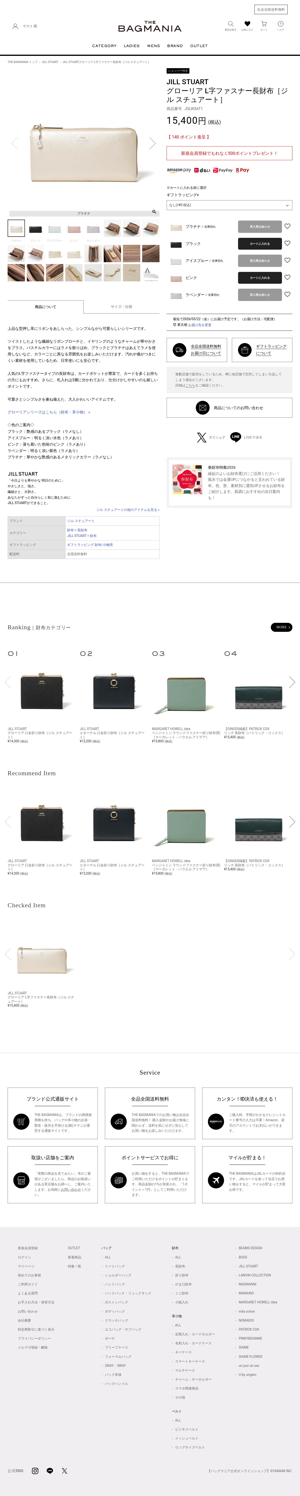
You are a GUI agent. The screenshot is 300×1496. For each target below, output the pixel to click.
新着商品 (74, 1257)
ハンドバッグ (115, 1284)
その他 (180, 1397)
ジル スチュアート (80, 521)
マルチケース (185, 1370)
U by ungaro (247, 1374)
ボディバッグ (115, 1311)
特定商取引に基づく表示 (36, 1329)
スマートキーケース (190, 1361)
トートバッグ (115, 1266)
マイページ (26, 1266)
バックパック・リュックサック (128, 1293)
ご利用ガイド (28, 1284)
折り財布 (181, 1275)
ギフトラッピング (184, 195)
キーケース (183, 1352)
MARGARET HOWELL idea (258, 1302)
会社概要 (24, 1320)
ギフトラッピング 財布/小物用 (89, 545)
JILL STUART (50, 62)
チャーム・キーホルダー (193, 1379)
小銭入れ (181, 1302)
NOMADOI (246, 1320)
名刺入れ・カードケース (193, 1343)
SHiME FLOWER (250, 1357)
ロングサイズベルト (190, 1447)
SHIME (244, 1347)
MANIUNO (246, 1293)
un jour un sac (249, 1366)
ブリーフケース (116, 1347)
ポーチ (110, 1338)
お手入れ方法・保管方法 (36, 1302)
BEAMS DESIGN (250, 1248)
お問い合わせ (71, 1189)
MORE (282, 627)
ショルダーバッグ (118, 1275)
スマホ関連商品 (186, 1388)
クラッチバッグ (116, 1320)
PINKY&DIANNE (250, 1338)
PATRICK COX (249, 1329)
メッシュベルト (186, 1438)
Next (153, 143)
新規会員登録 (28, 1248)
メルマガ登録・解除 (33, 1347)
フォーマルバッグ (118, 1357)
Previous (14, 143)
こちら (190, 385)
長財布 (180, 1266)
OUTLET (74, 1248)
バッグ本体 (113, 1374)
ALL (108, 1257)
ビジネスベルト (186, 1429)
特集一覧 (74, 1266)
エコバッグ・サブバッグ (123, 1329)
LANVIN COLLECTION (255, 1275)
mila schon (247, 1311)
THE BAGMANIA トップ (23, 62)
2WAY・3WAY (115, 1366)
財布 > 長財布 (77, 530)
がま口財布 (183, 1284)
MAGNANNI (247, 1284)
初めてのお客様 (29, 1275)
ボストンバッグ (116, 1302)
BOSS (243, 1257)
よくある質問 (28, 1293)
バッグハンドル (116, 1383)
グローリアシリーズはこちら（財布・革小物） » (49, 412)
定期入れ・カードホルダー (195, 1334)
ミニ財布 (181, 1293)
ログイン (24, 1257)
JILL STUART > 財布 (81, 536)
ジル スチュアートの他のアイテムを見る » (127, 510)
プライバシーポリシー (34, 1338)
